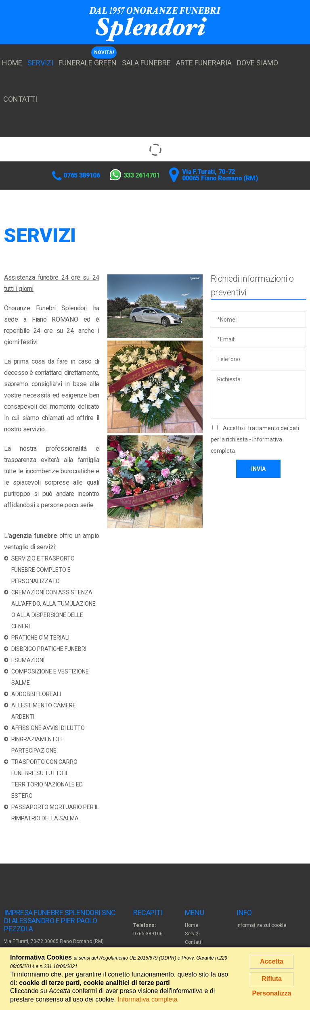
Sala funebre (146, 63)
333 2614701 (142, 175)
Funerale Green (88, 63)
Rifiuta (272, 978)
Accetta (271, 961)
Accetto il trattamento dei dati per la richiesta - (255, 439)
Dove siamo (257, 63)
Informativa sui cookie (261, 925)
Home (12, 63)
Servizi (40, 63)
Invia (258, 469)
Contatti (20, 99)
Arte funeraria (204, 63)
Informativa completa (147, 999)
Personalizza (271, 993)
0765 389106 (81, 175)
